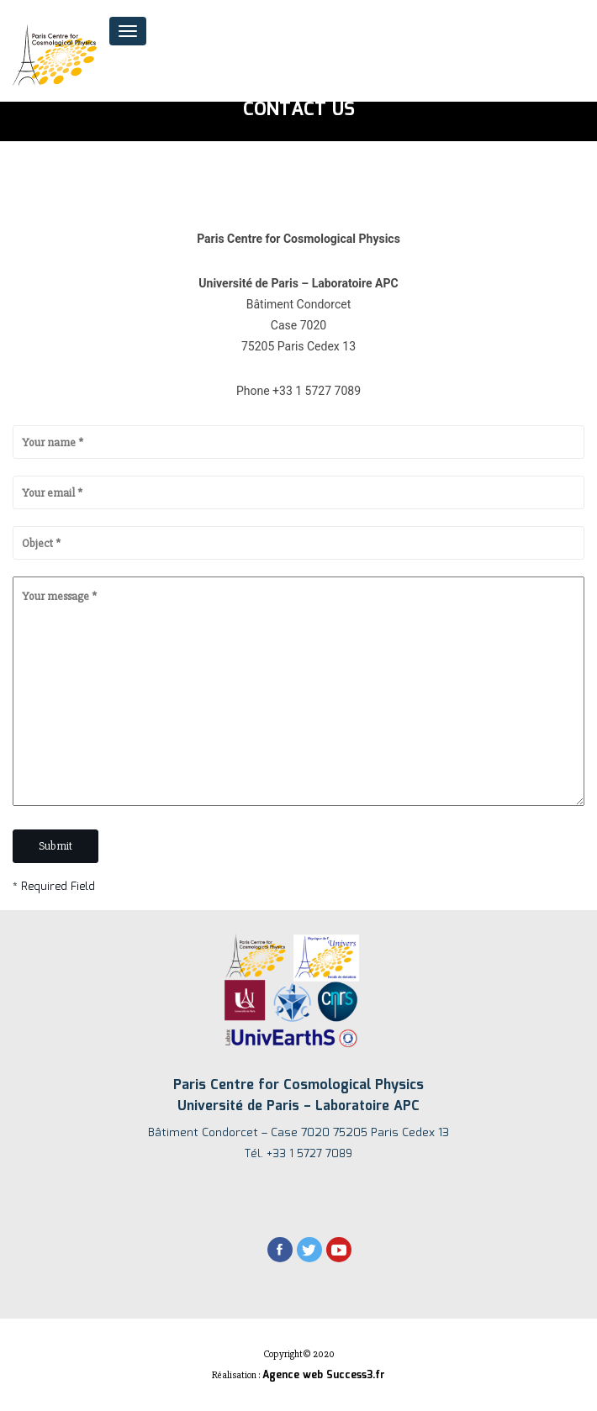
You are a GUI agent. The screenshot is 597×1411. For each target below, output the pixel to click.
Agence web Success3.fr (323, 1375)
